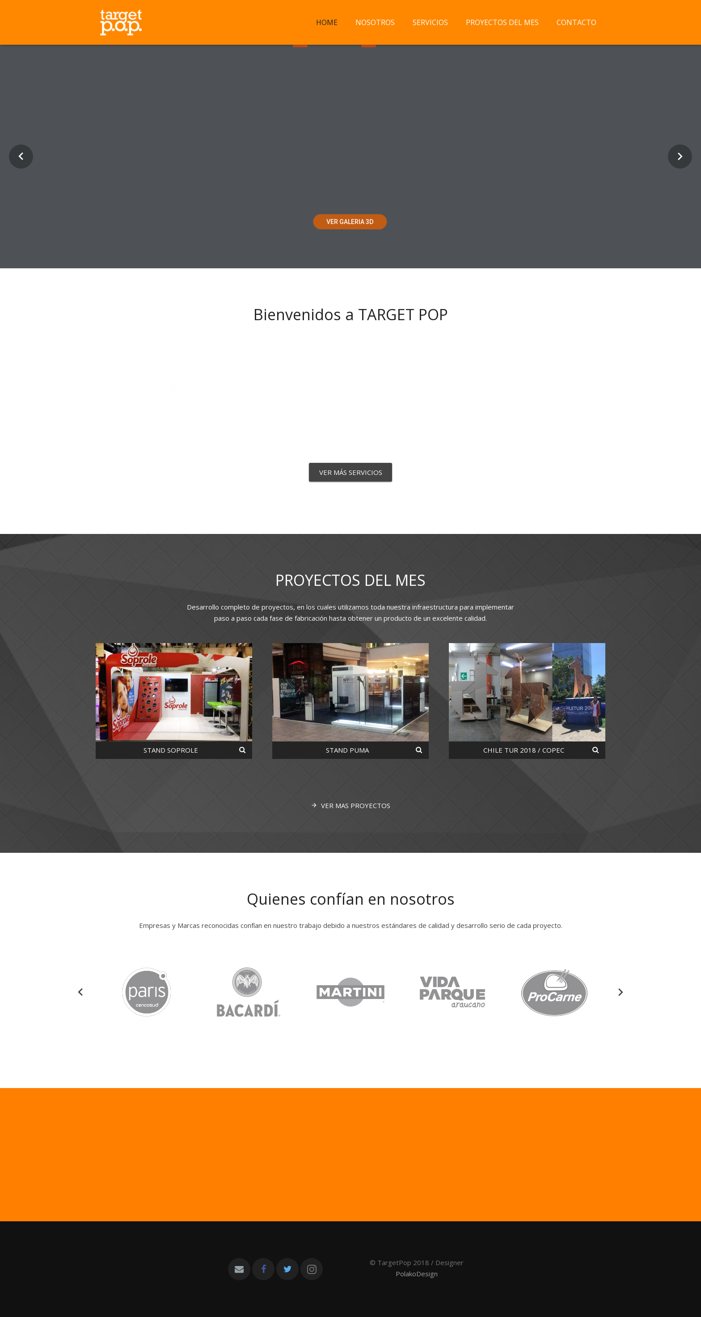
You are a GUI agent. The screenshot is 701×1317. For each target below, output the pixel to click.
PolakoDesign (417, 1273)
